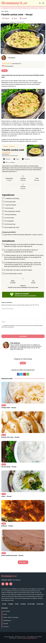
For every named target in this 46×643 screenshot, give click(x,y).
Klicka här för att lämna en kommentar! (25, 295)
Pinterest (5, 18)
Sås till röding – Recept (8, 467)
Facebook (23, 18)
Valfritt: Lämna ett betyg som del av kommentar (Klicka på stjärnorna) (16, 305)
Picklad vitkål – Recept (8, 407)
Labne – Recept (6, 496)
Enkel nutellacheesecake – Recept (12, 555)
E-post (14, 18)
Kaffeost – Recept (7, 526)
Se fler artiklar (23, 562)
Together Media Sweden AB (29, 638)
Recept (6, 11)
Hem (2, 11)
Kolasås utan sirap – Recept (10, 437)
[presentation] (10, 331)
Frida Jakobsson (11, 57)
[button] (3, 63)
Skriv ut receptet (9, 162)
